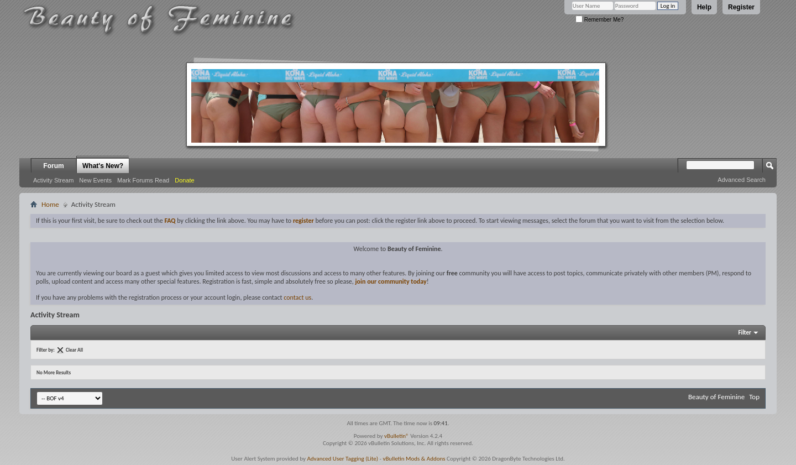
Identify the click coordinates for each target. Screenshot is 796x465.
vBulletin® (396, 436)
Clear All (74, 350)
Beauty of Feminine (716, 397)
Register (741, 7)
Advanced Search (742, 179)
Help (704, 7)
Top (754, 397)
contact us (297, 297)
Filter (744, 332)
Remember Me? (599, 20)
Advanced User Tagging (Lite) (342, 458)
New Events (95, 180)
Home (50, 204)
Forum (53, 166)
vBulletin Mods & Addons (414, 458)
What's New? (102, 166)
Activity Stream (53, 180)
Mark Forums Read (143, 180)
